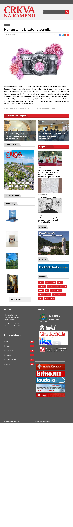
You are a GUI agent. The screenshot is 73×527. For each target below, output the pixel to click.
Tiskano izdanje (11, 144)
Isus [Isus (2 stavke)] (56, 286)
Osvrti (8, 364)
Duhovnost (9, 350)
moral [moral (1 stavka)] (59, 290)
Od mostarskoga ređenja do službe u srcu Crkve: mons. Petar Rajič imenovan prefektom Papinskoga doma (49, 173)
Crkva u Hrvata (11, 359)
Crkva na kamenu (16, 299)
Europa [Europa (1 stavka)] (50, 286)
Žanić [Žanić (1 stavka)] (52, 298)
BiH (7, 122)
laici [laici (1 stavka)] (47, 290)
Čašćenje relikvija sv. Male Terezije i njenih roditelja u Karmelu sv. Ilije (16, 135)
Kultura (8, 355)
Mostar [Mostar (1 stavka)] (41, 294)
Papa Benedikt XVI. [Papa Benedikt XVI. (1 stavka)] (59, 294)
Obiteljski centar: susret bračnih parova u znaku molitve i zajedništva (52, 135)
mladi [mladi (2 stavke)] (53, 290)
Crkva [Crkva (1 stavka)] (53, 282)
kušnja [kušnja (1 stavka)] (41, 290)
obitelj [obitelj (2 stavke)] (48, 294)
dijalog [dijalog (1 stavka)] (60, 282)
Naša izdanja (10, 204)
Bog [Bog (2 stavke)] (47, 282)
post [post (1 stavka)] (40, 298)
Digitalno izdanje (12, 195)
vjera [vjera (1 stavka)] (46, 298)
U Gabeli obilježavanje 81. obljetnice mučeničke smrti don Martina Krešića (50, 220)
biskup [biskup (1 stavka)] (41, 282)
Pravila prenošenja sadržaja (41, 421)
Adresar (42, 227)
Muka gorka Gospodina (47, 197)
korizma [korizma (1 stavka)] (63, 286)
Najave (7, 25)
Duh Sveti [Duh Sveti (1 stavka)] (42, 286)
